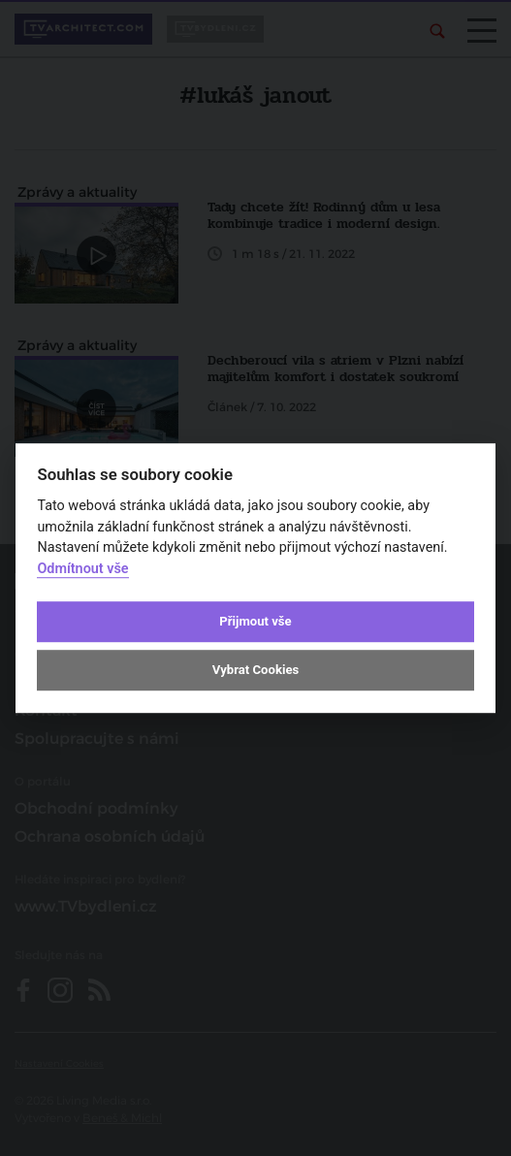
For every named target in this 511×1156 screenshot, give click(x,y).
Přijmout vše (255, 621)
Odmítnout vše (82, 569)
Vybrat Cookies (255, 670)
